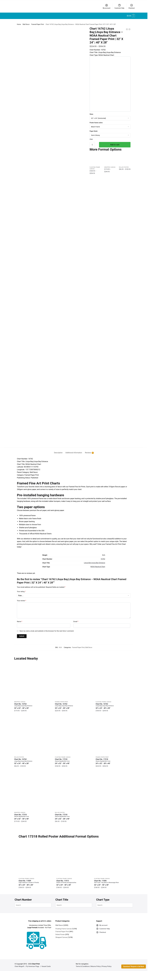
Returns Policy (96, 966)
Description (58, 453)
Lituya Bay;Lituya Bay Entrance (94, 563)
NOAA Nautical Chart (97, 567)
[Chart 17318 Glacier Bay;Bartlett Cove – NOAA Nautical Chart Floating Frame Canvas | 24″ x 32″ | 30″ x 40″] (73, 736)
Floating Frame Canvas (103, 702)
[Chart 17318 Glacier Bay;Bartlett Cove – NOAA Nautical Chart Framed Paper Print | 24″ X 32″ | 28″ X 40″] (114, 736)
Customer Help (119, 6)
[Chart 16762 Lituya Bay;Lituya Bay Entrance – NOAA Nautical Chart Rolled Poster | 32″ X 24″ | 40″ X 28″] (124, 159)
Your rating (21, 591)
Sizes (91, 114)
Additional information (73, 453)
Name (19, 621)
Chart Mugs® (19, 966)
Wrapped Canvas (109, 167)
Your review (21, 601)
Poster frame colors (96, 122)
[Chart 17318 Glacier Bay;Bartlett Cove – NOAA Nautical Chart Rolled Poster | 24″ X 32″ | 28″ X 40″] (73, 791)
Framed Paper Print (37, 24)
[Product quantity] (92, 144)
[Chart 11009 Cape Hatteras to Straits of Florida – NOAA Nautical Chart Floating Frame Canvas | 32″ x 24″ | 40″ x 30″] (36, 859)
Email (75, 621)
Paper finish (93, 131)
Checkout (131, 6)
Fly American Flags (32, 966)
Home (19, 24)
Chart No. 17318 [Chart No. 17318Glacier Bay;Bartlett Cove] (73, 761)
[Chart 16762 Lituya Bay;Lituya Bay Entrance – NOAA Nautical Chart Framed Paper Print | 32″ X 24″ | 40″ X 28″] (73, 681)
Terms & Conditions (83, 966)
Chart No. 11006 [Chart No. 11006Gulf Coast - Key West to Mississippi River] (111, 883)
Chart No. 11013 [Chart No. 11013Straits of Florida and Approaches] (73, 883)
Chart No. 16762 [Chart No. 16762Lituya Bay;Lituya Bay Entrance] (33, 706)
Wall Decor (26, 24)
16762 (103, 559)
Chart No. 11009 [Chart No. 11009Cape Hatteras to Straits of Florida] (36, 883)
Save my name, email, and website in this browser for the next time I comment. (47, 631)
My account (106, 6)
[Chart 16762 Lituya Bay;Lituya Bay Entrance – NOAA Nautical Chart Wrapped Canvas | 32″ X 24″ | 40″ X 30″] (110, 159)
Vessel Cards (46, 966)
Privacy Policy (106, 966)
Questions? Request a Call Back (133, 966)
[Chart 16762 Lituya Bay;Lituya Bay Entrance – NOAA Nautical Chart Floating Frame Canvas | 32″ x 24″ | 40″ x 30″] (95, 159)
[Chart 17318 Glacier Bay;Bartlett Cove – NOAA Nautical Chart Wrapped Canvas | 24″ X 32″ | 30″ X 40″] (33, 791)
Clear (91, 139)
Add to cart (114, 145)
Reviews (88, 453)
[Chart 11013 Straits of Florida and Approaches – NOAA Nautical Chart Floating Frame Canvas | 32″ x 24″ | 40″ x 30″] (73, 859)
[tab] (58, 451)
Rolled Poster (124, 167)
